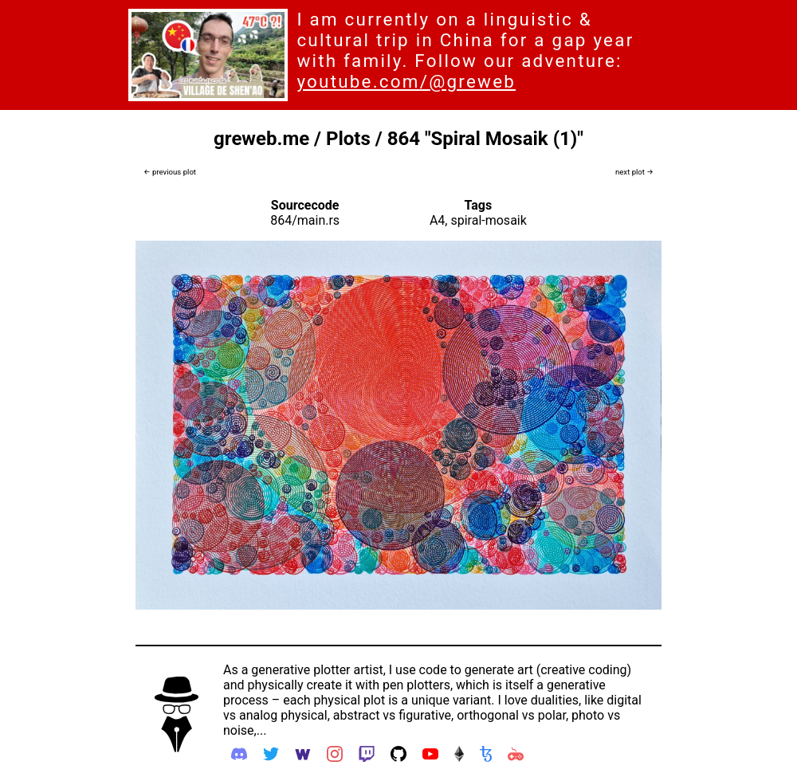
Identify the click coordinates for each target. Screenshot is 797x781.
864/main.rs (305, 220)
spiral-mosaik (488, 220)
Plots (348, 139)
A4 (437, 220)
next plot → (634, 171)
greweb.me (261, 139)
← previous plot (169, 171)
